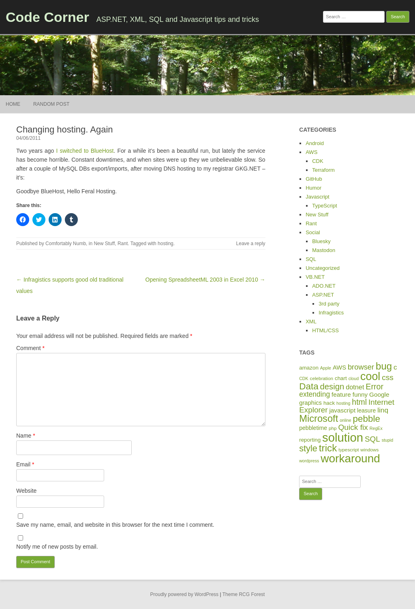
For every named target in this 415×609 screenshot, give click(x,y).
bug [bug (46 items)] (384, 366)
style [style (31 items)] (308, 448)
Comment (30, 348)
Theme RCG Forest (243, 594)
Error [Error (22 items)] (374, 386)
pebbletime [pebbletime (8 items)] (313, 428)
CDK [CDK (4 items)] (303, 378)
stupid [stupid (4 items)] (387, 440)
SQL (311, 259)
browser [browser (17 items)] (361, 367)
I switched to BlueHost (84, 150)
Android (315, 143)
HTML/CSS (325, 330)
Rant (123, 243)
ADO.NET (324, 286)
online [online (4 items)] (345, 420)
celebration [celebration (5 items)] (321, 378)
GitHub (314, 179)
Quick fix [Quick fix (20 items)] (353, 427)
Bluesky (321, 241)
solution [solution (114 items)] (342, 437)
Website (26, 490)
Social (313, 232)
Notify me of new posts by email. (57, 546)
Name (25, 435)
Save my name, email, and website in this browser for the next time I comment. (115, 524)
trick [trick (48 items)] (328, 447)
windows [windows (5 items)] (369, 449)
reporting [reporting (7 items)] (310, 440)
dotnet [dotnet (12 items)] (355, 387)
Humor (313, 188)
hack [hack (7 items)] (329, 403)
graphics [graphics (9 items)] (310, 403)
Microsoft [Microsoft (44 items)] (318, 418)
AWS (311, 152)
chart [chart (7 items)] (341, 378)
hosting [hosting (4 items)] (343, 403)
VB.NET (315, 277)
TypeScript (324, 206)
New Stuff (104, 243)
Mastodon (323, 250)
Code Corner (47, 17)
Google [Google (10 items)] (379, 394)
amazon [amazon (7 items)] (309, 368)
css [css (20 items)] (388, 377)
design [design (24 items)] (332, 386)
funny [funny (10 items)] (360, 394)
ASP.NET (323, 295)
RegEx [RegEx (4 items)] (376, 428)
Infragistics (331, 313)
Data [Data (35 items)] (308, 386)
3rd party (329, 304)
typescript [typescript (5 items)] (348, 449)
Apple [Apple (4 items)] (325, 367)
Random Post (51, 104)
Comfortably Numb (65, 243)
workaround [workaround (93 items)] (350, 458)
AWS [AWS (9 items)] (339, 367)
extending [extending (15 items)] (314, 394)
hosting (165, 243)
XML (311, 321)
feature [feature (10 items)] (341, 394)
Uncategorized (323, 268)
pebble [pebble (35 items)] (366, 419)
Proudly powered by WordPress (184, 594)
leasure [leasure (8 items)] (366, 410)
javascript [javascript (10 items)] (342, 410)
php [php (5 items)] (333, 428)
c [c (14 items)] (395, 367)
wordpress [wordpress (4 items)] (309, 460)
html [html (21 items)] (359, 401)
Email (25, 464)
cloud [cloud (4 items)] (354, 378)
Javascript (317, 197)
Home (13, 104)
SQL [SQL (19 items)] (372, 439)
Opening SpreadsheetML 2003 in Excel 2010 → (205, 279)
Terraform (323, 170)
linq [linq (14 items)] (382, 410)
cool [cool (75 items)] (370, 376)
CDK (317, 161)
